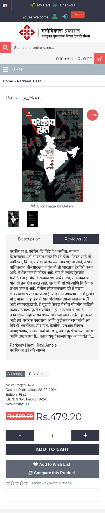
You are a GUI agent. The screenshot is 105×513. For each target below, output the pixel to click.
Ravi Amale (38, 374)
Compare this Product (54, 473)
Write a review (60, 483)
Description (29, 239)
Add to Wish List (54, 464)
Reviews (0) (75, 239)
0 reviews (38, 483)
